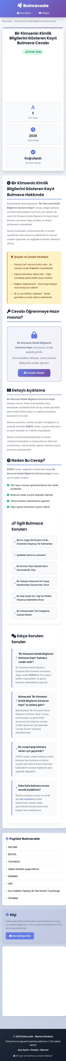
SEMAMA (12, 876)
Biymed (44, 1050)
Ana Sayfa (24, 13)
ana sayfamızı (27, 799)
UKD (9, 883)
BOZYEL (11, 854)
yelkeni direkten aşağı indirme (22, 869)
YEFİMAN (12, 898)
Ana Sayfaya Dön (20, 936)
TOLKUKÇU (13, 861)
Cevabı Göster (34, 372)
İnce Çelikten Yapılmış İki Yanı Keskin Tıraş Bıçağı (33, 891)
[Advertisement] (33, 78)
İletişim (44, 13)
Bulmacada (33, 6)
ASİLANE (11, 847)
